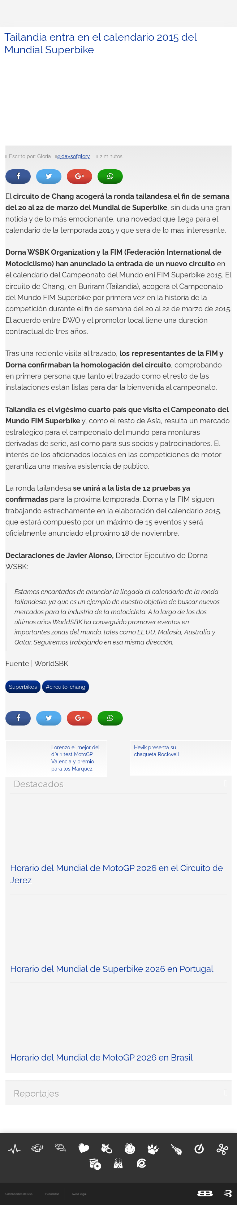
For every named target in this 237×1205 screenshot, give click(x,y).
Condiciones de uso (19, 1194)
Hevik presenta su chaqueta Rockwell (156, 751)
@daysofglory (73, 156)
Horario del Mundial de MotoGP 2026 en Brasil (101, 1057)
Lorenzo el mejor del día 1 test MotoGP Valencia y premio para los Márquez (75, 758)
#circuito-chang (65, 687)
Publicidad (52, 1194)
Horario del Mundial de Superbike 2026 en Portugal (112, 969)
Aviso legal (79, 1194)
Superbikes (23, 687)
